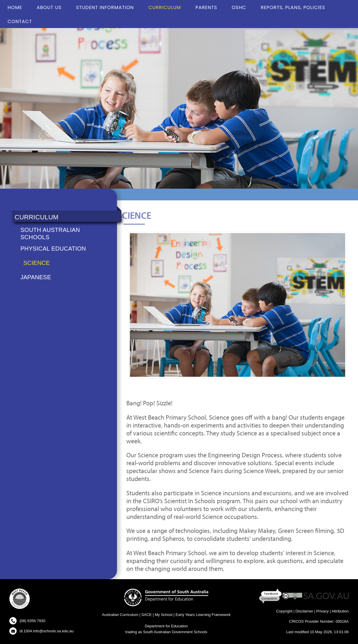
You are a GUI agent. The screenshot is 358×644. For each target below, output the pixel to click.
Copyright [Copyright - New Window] (284, 611)
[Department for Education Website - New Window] (166, 597)
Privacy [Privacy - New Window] (322, 611)
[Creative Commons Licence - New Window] (292, 595)
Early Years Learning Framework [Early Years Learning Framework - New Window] (203, 614)
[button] (19, 600)
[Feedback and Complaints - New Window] (271, 595)
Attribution (340, 611)
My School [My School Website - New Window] (163, 614)
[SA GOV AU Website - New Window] (326, 595)
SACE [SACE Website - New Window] (146, 614)
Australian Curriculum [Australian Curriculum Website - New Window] (120, 614)
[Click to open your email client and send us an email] (41, 631)
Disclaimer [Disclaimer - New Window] (304, 611)
